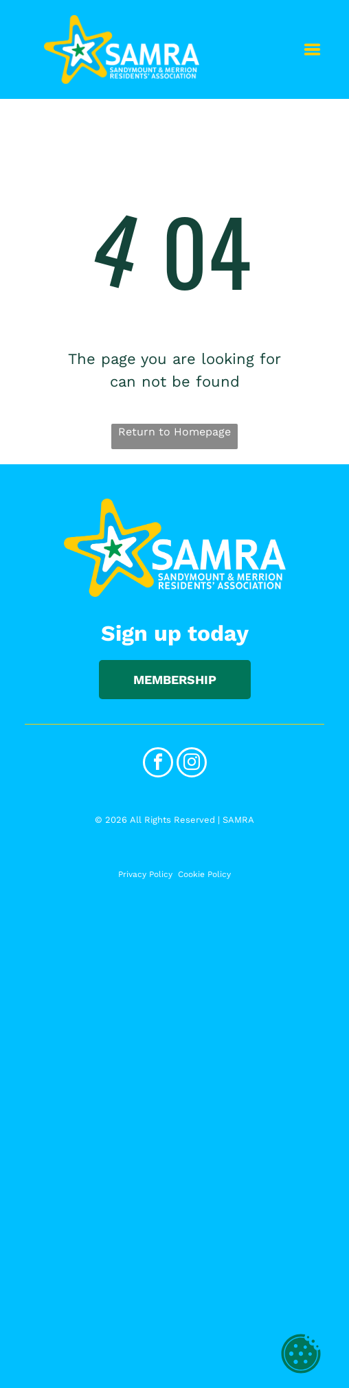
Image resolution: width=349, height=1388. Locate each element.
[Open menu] (312, 49)
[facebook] (158, 764)
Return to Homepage (174, 431)
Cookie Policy (204, 874)
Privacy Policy (145, 874)
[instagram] (192, 764)
